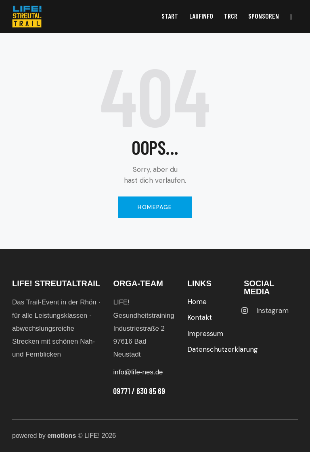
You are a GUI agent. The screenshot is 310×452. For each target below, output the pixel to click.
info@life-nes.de (138, 372)
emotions (61, 435)
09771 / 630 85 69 (139, 391)
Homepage (155, 207)
